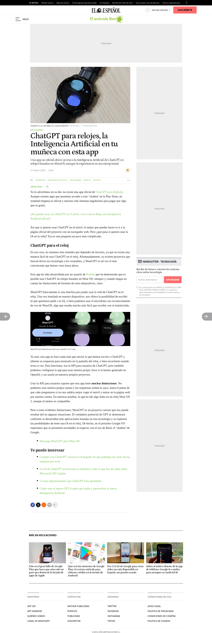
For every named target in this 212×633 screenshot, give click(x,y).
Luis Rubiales (104, 3)
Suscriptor (73, 620)
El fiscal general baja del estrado (84, 3)
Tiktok (111, 620)
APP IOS (31, 606)
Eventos (72, 611)
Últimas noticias (47, 3)
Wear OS (87, 180)
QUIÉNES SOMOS (36, 616)
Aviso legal (154, 606)
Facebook (113, 611)
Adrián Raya (36, 186)
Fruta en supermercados (172, 3)
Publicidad (73, 616)
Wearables (40, 180)
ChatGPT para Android (109, 192)
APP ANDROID (34, 611)
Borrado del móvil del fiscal (122, 3)
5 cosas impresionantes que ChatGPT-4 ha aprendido (70, 481)
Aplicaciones (36, 130)
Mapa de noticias (63, 3)
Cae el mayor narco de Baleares (147, 3)
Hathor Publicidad (78, 606)
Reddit (90, 274)
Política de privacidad (161, 611)
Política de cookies (159, 620)
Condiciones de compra (162, 616)
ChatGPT (97, 180)
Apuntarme (172, 279)
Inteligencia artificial (57, 180)
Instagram (114, 616)
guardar (127, 170)
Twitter (112, 606)
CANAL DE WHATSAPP (38, 620)
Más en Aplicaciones (43, 535)
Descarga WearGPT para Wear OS (60, 441)
